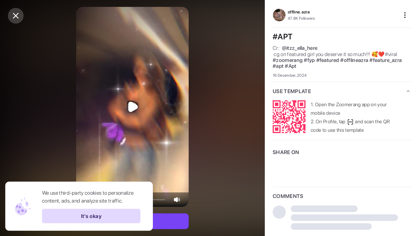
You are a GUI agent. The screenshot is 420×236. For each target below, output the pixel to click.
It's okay (91, 216)
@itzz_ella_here (300, 48)
